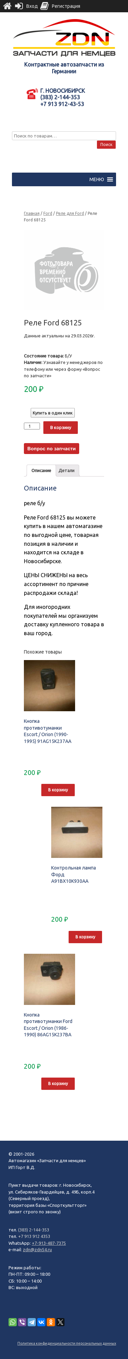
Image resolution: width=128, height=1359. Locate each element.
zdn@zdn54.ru (37, 1249)
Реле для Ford (70, 213)
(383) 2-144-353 (33, 1229)
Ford (47, 213)
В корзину (60, 427)
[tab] (41, 471)
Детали (66, 470)
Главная (32, 213)
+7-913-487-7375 (49, 1243)
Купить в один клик (53, 412)
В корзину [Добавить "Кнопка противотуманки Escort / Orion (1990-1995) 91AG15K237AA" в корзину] (58, 790)
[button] (96, 179)
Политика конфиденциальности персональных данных (66, 1343)
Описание (41, 470)
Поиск (106, 144)
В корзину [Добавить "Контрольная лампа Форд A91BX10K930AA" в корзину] (85, 937)
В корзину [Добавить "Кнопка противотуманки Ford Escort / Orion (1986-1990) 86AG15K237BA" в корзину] (58, 1083)
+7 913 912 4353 (34, 1236)
